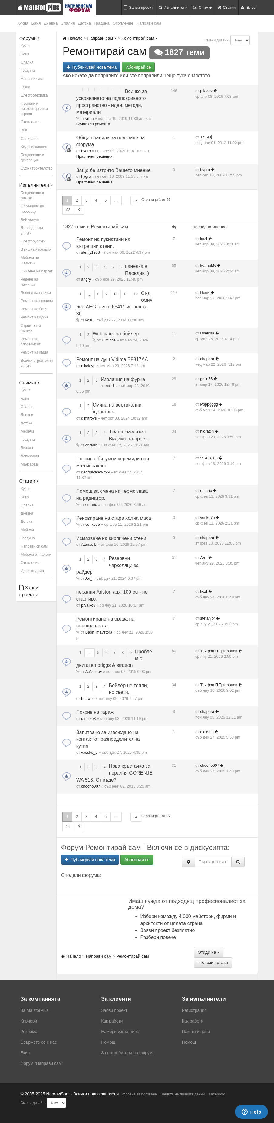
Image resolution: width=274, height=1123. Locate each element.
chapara (207, 359)
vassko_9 (89, 752)
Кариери (29, 1021)
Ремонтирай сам (139, 38)
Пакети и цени (196, 1031)
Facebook (217, 1094)
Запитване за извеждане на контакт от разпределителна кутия (108, 739)
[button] (135, 200)
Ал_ (88, 578)
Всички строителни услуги (37, 363)
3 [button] (86, 200)
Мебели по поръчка (30, 260)
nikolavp (88, 366)
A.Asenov (93, 671)
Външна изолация (36, 249)
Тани (204, 137)
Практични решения (94, 156)
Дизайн (27, 448)
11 (125, 294)
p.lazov (206, 90)
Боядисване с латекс (32, 195)
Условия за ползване (139, 1094)
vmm (89, 118)
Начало (73, 38)
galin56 (206, 379)
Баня (36, 23)
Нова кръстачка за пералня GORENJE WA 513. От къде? (114, 772)
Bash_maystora (98, 632)
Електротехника (34, 95)
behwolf (87, 698)
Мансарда (29, 464)
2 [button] (77, 200)
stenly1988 (90, 252)
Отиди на (209, 952)
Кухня (23, 23)
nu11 (110, 386)
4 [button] (96, 200)
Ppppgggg (209, 404)
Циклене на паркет (37, 271)
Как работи (112, 1021)
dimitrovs (89, 418)
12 (136, 294)
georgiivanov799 (95, 472)
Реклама (29, 1031)
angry (86, 279)
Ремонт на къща (34, 352)
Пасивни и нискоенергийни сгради (34, 108)
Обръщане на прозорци (32, 208)
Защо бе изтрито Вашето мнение (113, 170)
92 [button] (68, 210)
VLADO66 (209, 458)
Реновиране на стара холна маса (113, 518)
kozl (203, 238)
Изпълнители (173, 7)
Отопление (123, 23)
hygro (86, 151)
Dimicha (109, 340)
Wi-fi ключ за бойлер (116, 333)
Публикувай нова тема (92, 67)
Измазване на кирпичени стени (111, 538)
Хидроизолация (34, 147)
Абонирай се (138, 67)
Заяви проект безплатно (167, 930)
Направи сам (149, 23)
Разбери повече (158, 937)
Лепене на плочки (36, 293)
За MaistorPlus (35, 1010)
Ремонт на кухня (35, 317)
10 (115, 294)
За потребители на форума (128, 1052)
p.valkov (88, 605)
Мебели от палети (36, 554)
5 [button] (106, 200)
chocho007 (90, 786)
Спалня (68, 23)
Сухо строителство (37, 168)
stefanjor (207, 618)
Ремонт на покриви (37, 301)
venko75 (92, 524)
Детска (84, 23)
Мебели (27, 431)
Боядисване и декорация (32, 157)
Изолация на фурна (123, 379)
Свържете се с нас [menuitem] (39, 1042)
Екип (25, 1052)
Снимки (202, 7)
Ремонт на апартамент (31, 341)
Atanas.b (89, 544)
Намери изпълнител (121, 1031)
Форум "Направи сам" (42, 1063)
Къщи (25, 87)
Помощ (108, 1042)
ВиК (24, 130)
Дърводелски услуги (32, 230)
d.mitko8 (88, 718)
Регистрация (194, 1010)
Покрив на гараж (95, 712)
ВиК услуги (30, 220)
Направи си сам (34, 546)
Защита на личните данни (183, 1094)
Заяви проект (138, 7)
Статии (227, 7)
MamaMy (208, 265)
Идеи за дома (32, 571)
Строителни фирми (31, 328)
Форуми (29, 38)
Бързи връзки (213, 962)
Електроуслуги (33, 241)
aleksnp (206, 731)
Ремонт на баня (34, 309)
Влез (248, 7)
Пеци (205, 292)
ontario (91, 445)
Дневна (51, 23)
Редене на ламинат (29, 282)
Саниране (29, 139)
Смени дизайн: (216, 40)
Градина (102, 23)
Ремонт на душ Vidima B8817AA (112, 359)
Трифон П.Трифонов (218, 651)
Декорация (30, 456)
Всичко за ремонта (93, 124)
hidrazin (207, 431)
